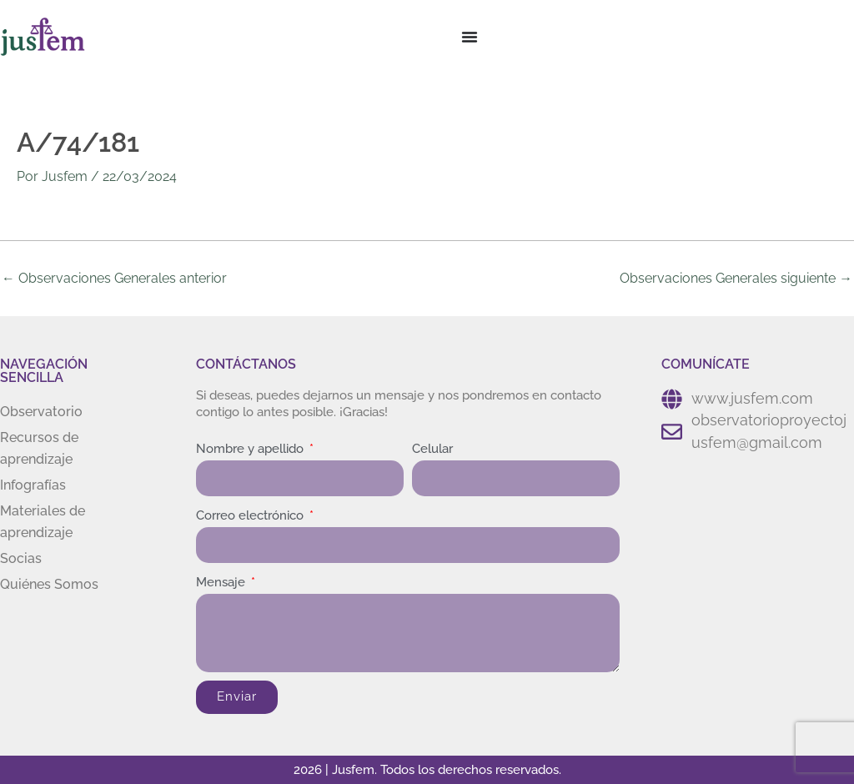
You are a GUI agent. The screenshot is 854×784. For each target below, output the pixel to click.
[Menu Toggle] (469, 36)
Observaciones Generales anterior (114, 277)
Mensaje (222, 582)
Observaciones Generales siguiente (736, 277)
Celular (432, 448)
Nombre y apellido (251, 448)
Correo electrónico (251, 515)
